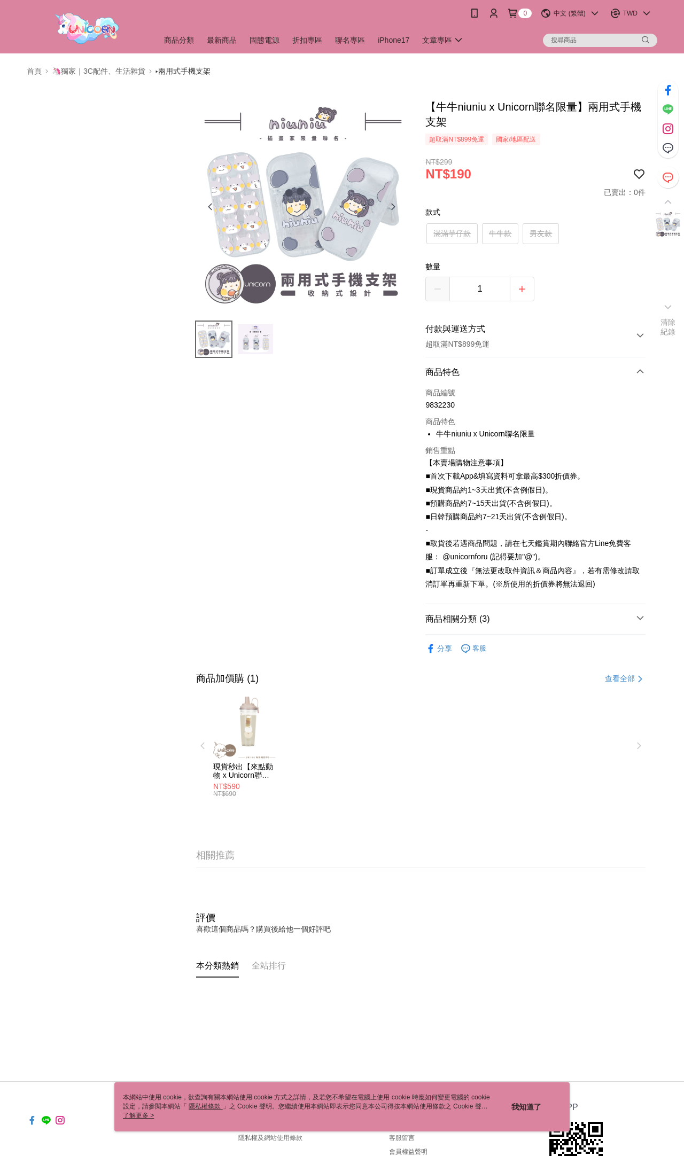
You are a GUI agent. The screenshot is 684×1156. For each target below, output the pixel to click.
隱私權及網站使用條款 (270, 1138)
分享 (438, 648)
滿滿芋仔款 (452, 233)
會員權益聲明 (408, 1151)
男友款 (541, 233)
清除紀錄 (668, 327)
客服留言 (402, 1138)
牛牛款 (500, 233)
